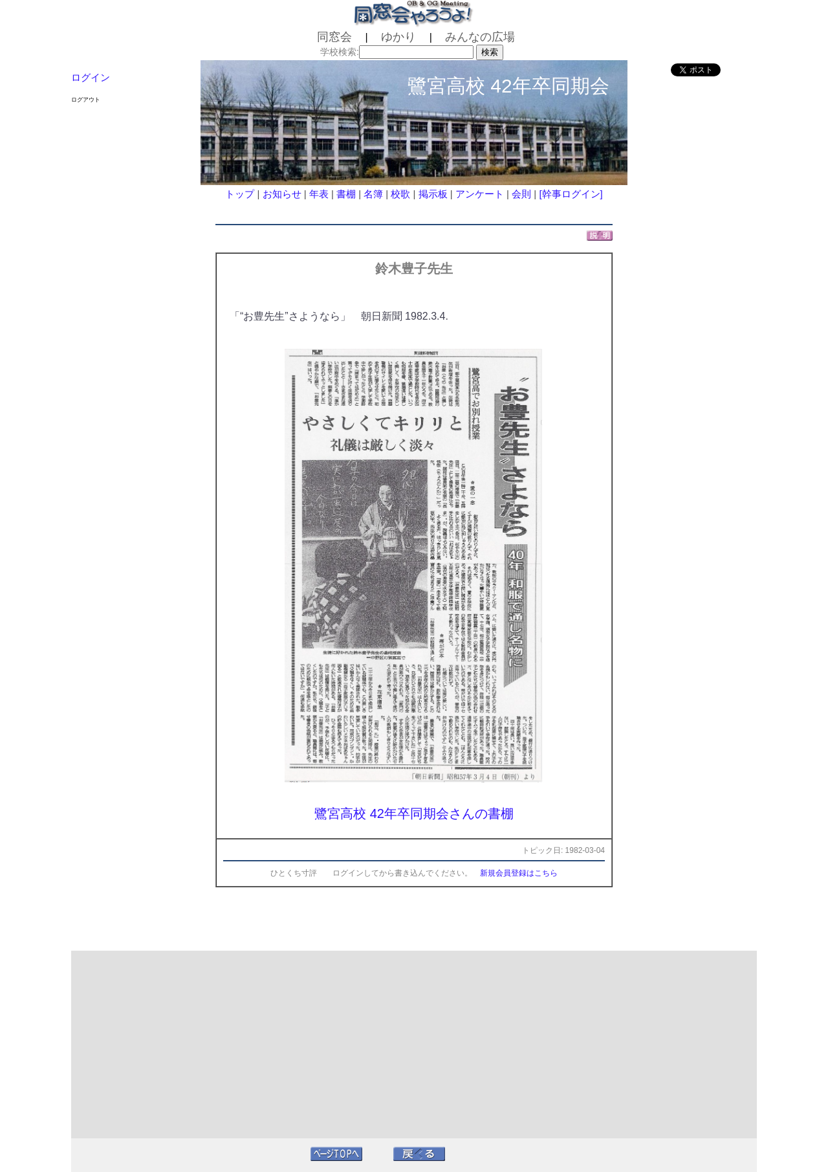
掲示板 (433, 193)
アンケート (479, 193)
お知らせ (282, 193)
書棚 (346, 193)
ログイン (90, 77)
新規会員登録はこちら (519, 873)
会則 (521, 193)
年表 (319, 193)
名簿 (373, 193)
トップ (239, 193)
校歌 (400, 193)
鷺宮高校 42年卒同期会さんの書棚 (414, 813)
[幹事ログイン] (570, 193)
